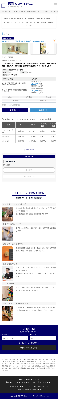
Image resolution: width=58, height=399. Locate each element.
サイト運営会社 (24, 389)
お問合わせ (16, 110)
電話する (44, 110)
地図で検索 (30, 149)
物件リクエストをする (29, 347)
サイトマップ (25, 386)
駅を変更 (29, 170)
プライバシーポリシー (40, 386)
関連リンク (14, 386)
